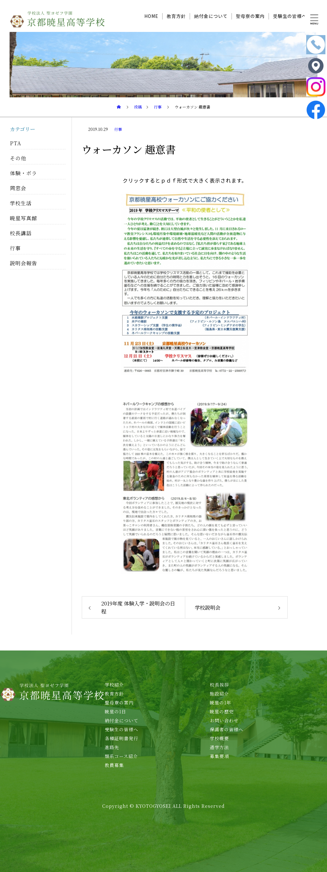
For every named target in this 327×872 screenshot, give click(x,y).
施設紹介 (219, 693)
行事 (118, 129)
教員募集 (114, 765)
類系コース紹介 (121, 756)
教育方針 (176, 16)
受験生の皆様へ (290, 16)
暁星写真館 (23, 218)
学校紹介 (114, 684)
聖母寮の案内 (250, 16)
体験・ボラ (23, 173)
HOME (151, 16)
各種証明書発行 (121, 738)
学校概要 (219, 738)
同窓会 (18, 188)
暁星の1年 (220, 702)
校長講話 (21, 233)
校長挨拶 (219, 684)
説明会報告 (23, 263)
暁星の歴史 (222, 711)
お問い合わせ (224, 720)
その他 (18, 158)
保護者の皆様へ (226, 729)
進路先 (112, 747)
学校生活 (21, 203)
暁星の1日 (115, 711)
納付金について (211, 16)
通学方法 (219, 747)
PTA (15, 143)
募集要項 (219, 756)
